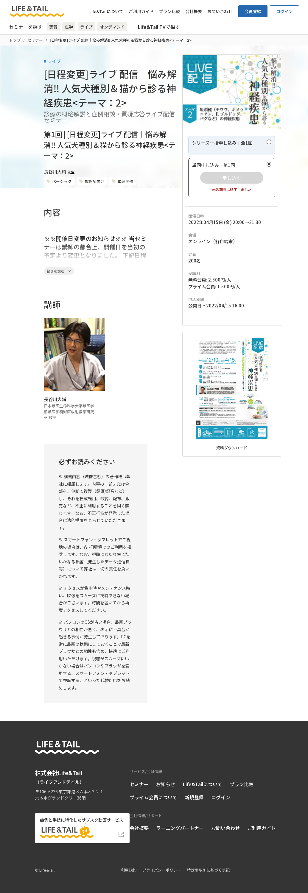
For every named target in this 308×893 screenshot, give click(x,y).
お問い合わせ (219, 11)
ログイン (284, 11)
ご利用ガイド (141, 11)
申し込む (231, 177)
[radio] (231, 145)
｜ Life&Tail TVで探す (156, 26)
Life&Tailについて (106, 11)
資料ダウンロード (231, 448)
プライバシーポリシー (161, 870)
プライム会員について (153, 797)
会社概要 (193, 11)
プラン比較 (169, 11)
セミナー (35, 40)
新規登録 (194, 797)
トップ (15, 40)
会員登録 (253, 11)
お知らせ (165, 784)
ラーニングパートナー (180, 827)
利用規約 (128, 870)
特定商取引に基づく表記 (208, 870)
